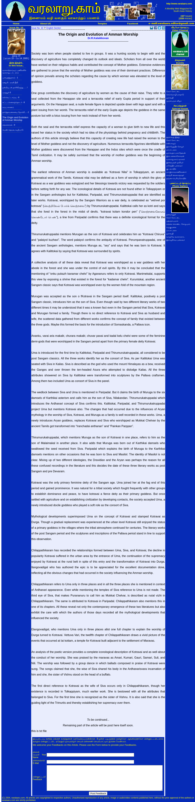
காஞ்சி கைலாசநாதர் (175, 175)
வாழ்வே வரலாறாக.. (175, 237)
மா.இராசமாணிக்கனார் (176, 172)
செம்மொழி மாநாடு (175, 95)
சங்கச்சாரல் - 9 (8, 125)
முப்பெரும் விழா (174, 101)
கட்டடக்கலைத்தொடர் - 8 (13, 102)
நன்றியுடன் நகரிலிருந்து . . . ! (15, 87)
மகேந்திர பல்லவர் (174, 166)
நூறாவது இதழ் (173, 137)
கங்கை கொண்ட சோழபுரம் (178, 224)
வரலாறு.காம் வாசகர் (175, 159)
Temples (102, 23)
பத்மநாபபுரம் (172, 221)
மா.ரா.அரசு (171, 150)
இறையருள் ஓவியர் (174, 162)
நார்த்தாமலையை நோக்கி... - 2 (15, 112)
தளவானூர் (171, 214)
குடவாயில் (171, 169)
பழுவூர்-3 (6, 92)
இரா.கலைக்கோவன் (175, 156)
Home (16, 23)
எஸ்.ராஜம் (171, 143)
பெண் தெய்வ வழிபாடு (12, 130)
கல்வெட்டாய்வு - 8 (10, 97)
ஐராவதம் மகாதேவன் (176, 153)
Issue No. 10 (37, 28)
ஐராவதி (170, 98)
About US (45, 23)
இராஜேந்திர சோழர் (175, 147)
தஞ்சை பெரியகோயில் (176, 178)
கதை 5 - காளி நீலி (10, 83)
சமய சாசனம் (8, 107)
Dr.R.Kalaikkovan (98, 38)
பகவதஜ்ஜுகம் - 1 (10, 78)
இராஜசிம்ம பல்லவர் (175, 240)
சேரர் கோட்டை (173, 91)
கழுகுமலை (171, 227)
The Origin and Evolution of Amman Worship (15, 118)
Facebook (132, 23)
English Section (53, 28)
